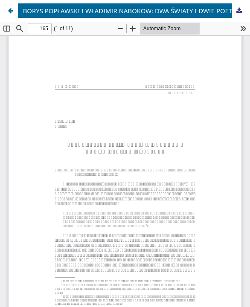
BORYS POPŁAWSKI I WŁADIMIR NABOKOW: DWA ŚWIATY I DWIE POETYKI (132, 10)
